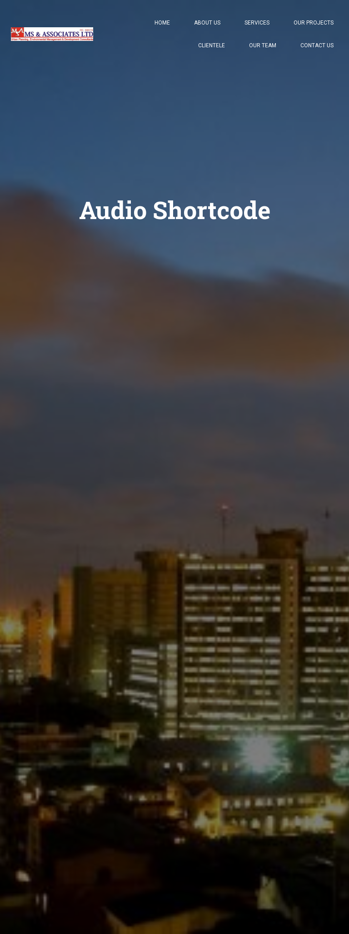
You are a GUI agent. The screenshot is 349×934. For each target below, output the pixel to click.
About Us (207, 23)
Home (162, 23)
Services (256, 23)
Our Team (262, 45)
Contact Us (317, 45)
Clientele (211, 45)
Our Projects (314, 23)
